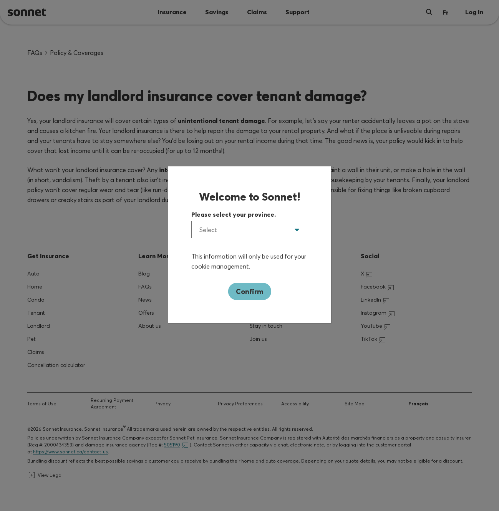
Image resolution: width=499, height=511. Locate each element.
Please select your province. (233, 214)
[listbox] (249, 229)
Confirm (250, 291)
